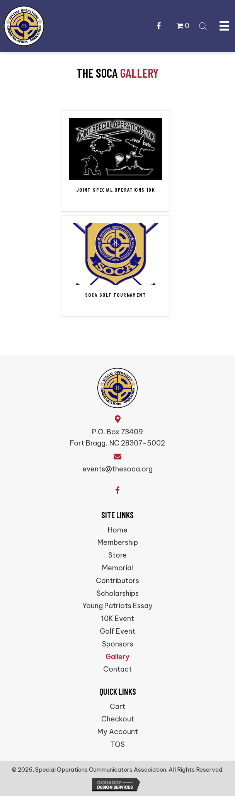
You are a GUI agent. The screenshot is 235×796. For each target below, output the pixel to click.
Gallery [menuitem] (117, 656)
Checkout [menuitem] (117, 718)
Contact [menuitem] (117, 669)
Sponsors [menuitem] (117, 644)
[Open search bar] (203, 25)
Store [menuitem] (117, 555)
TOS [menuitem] (118, 744)
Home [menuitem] (118, 530)
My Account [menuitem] (117, 731)
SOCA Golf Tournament (115, 295)
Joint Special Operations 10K (115, 190)
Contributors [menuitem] (117, 580)
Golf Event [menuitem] (117, 631)
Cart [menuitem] (117, 706)
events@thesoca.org (117, 468)
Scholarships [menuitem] (118, 593)
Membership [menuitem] (117, 542)
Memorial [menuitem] (117, 567)
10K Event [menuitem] (117, 618)
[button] (159, 26)
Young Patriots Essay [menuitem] (117, 605)
